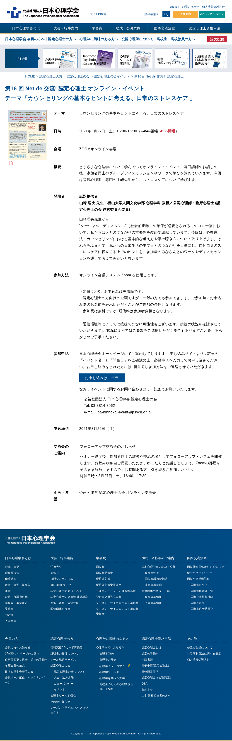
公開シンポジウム (62, 578)
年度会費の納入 (15, 665)
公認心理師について (137, 39)
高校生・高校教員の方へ (176, 39)
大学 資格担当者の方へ (156, 695)
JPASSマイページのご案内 (22, 653)
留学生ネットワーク (200, 573)
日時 (57, 131)
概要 (57, 167)
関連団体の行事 (60, 608)
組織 (8, 591)
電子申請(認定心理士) (155, 665)
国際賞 (100, 566)
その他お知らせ (60, 701)
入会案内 (185, 14)
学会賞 (97, 28)
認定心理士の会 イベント (66, 591)
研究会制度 (152, 573)
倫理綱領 (10, 578)
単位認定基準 (150, 671)
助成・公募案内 (128, 28)
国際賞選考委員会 (202, 608)
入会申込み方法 (64, 677)
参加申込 (61, 353)
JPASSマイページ (212, 14)
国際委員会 (198, 603)
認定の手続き (150, 653)
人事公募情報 (153, 603)
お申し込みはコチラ (102, 378)
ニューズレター (64, 683)
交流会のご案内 (61, 450)
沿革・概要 (12, 566)
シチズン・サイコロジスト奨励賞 (117, 603)
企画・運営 (61, 496)
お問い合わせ (190, 6)
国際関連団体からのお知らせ (205, 566)
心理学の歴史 (107, 659)
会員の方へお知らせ (18, 647)
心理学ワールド (109, 672)
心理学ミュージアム (112, 666)
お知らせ (147, 689)
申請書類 (147, 659)
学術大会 (56, 566)
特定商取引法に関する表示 (204, 653)
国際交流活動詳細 (198, 578)
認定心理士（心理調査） (157, 677)
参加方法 (61, 275)
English (174, 6)
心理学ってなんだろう (110, 647)
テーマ (59, 113)
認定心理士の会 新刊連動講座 (69, 597)
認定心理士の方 (51, 76)
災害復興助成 (153, 585)
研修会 (55, 573)
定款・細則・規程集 (18, 585)
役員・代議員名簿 (16, 597)
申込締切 (61, 428)
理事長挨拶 (12, 573)
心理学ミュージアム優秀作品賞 (116, 591)
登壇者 (59, 196)
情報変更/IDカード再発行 (67, 647)
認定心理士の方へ (62, 39)
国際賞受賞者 (104, 573)
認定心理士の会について (69, 671)
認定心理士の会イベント (112, 76)
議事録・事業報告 (16, 603)
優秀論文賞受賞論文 (109, 585)
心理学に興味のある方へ (99, 39)
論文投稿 (217, 39)
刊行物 (9, 615)
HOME (30, 76)
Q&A (145, 683)
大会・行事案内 (66, 28)
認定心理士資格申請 (204, 28)
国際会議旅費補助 (156, 578)
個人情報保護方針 (213, 6)
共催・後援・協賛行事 (65, 603)
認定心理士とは (152, 647)
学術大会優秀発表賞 (109, 597)
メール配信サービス (63, 659)
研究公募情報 (153, 597)
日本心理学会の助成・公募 (159, 566)
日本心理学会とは (26, 28)
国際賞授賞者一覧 (202, 591)
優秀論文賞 (103, 578)
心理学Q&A (106, 653)
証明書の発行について (65, 653)
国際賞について (200, 585)
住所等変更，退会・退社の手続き (26, 659)
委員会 (9, 608)
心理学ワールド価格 (63, 695)
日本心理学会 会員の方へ (25, 39)
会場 (57, 149)
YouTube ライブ (61, 585)
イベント (59, 689)
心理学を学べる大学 (112, 678)
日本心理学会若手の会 (19, 671)
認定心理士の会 (78, 76)
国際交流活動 (164, 28)
